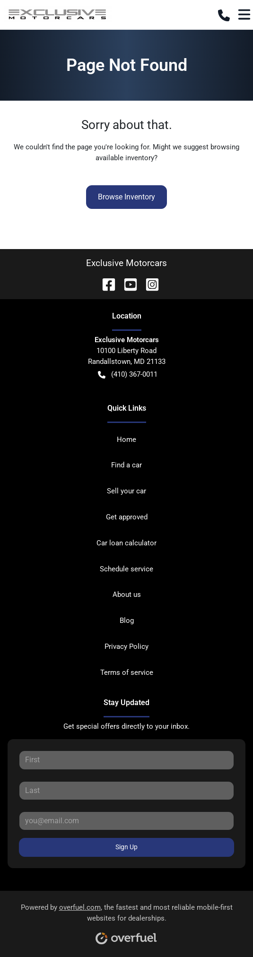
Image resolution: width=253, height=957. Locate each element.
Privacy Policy (126, 646)
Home (126, 439)
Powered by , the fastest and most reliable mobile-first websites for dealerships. (127, 921)
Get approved (127, 517)
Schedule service (126, 569)
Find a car (126, 465)
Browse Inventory (126, 196)
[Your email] (126, 820)
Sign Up (126, 847)
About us (127, 594)
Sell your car (126, 491)
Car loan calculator (126, 543)
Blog (127, 620)
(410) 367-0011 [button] (127, 374)
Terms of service (126, 672)
